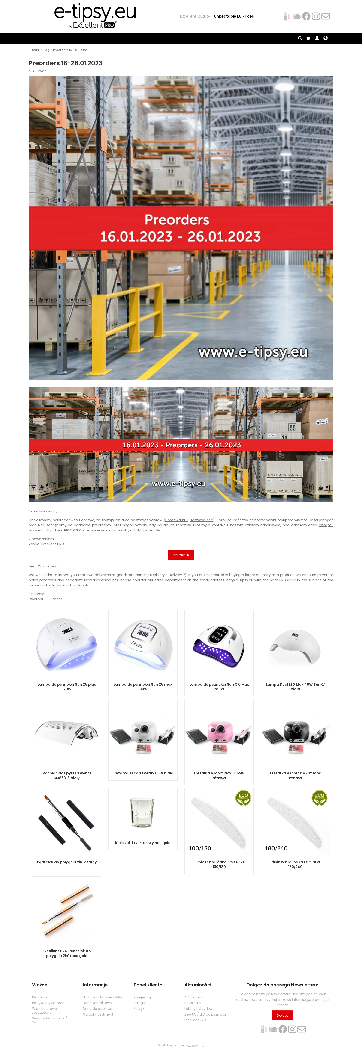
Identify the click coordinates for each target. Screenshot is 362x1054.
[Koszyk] (308, 38)
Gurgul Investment (98, 1014)
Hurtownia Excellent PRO (102, 997)
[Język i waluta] (325, 38)
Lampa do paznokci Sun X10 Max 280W (219, 686)
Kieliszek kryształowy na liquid (143, 842)
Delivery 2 (177, 574)
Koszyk (139, 1008)
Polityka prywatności (48, 1003)
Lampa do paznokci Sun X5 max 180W (143, 686)
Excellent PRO (195, 1020)
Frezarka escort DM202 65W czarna (295, 775)
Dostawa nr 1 (176, 519)
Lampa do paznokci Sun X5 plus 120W (67, 686)
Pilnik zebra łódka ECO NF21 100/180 (219, 864)
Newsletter (193, 1003)
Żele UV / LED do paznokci (205, 1014)
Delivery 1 (159, 574)
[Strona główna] (91, 16)
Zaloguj (140, 1003)
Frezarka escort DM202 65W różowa (219, 775)
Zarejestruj (142, 997)
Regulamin (41, 997)
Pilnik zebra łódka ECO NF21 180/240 (295, 864)
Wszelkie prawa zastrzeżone (44, 1010)
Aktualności (193, 997)
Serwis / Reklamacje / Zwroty (49, 1020)
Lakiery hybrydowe (199, 1008)
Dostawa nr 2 (201, 519)
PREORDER (181, 555)
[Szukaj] (300, 38)
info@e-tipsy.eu (239, 580)
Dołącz (283, 1015)
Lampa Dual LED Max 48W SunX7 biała (295, 686)
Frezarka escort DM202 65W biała (142, 773)
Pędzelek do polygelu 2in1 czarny (67, 862)
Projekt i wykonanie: (181, 1045)
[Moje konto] (317, 38)
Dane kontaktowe (97, 1003)
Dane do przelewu (97, 1008)
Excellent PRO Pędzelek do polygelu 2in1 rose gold (67, 953)
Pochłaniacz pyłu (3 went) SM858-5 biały (67, 775)
